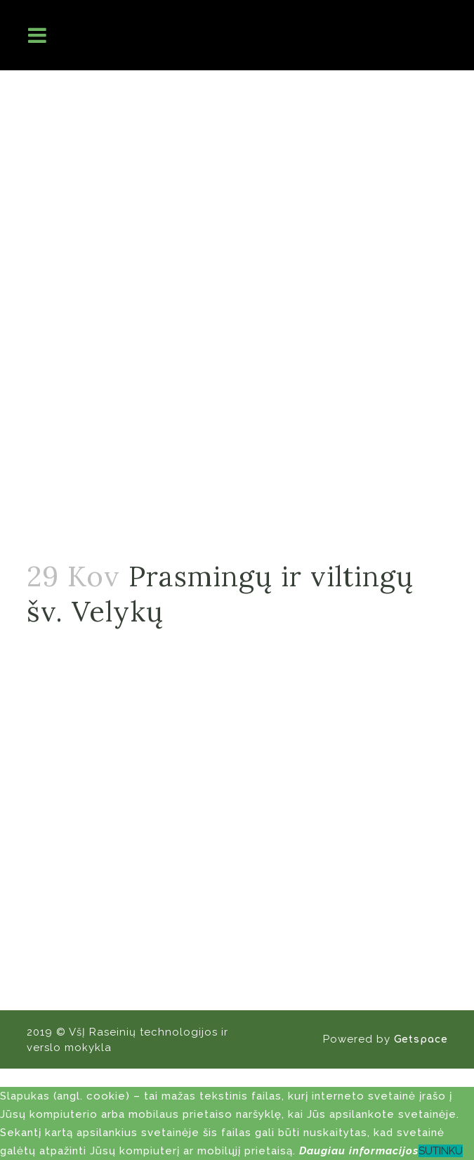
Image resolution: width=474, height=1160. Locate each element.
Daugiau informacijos (359, 1151)
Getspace (421, 1039)
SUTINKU (441, 1151)
